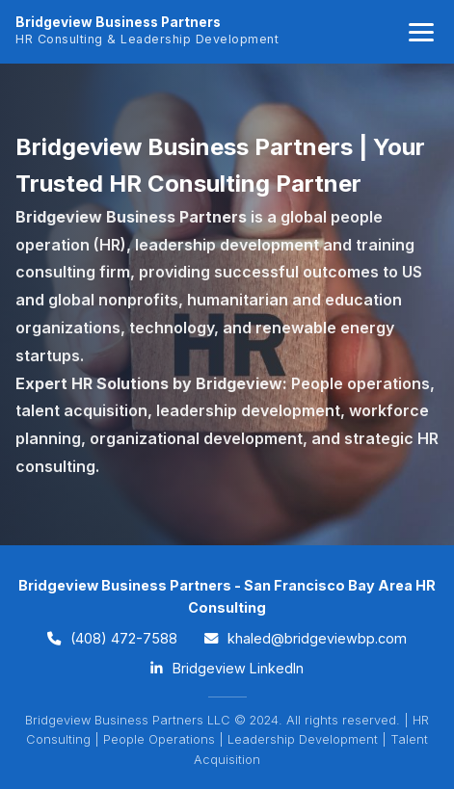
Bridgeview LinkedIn (227, 668)
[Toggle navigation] (421, 32)
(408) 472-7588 (112, 638)
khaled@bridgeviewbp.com (305, 638)
